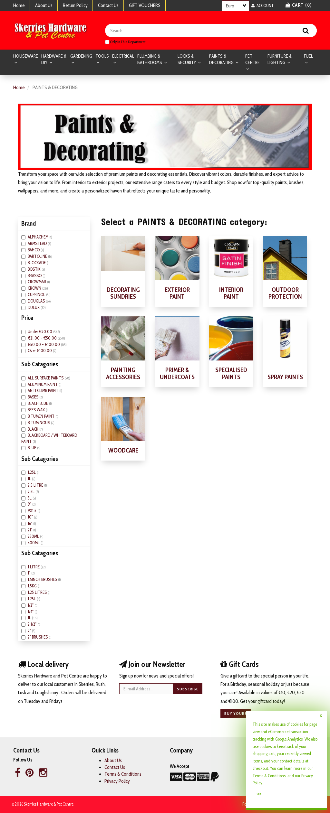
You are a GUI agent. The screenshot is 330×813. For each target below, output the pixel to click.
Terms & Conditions (122, 774)
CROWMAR (37, 282)
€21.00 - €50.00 (43, 338)
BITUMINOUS (39, 422)
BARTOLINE (38, 256)
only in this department (125, 41)
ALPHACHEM (38, 237)
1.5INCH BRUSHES (43, 579)
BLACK (33, 429)
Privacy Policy (117, 781)
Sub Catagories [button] (39, 364)
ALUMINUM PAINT (43, 384)
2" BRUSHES (38, 637)
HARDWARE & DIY (53, 59)
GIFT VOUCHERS (144, 5)
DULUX (34, 307)
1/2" (31, 605)
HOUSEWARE (25, 56)
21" (30, 530)
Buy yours (235, 713)
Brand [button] (28, 224)
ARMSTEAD (38, 243)
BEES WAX (37, 410)
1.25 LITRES (38, 592)
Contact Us (108, 5)
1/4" (31, 611)
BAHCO (34, 250)
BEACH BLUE (38, 403)
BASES (33, 397)
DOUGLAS (37, 301)
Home (19, 5)
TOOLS (102, 56)
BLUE (32, 448)
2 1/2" (32, 624)
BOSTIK (35, 269)
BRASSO (35, 275)
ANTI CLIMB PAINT (43, 390)
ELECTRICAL (123, 56)
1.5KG (33, 586)
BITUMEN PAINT (41, 416)
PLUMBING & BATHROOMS (150, 59)
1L (30, 478)
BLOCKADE (37, 263)
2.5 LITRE (36, 485)
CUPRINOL (37, 294)
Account (262, 5)
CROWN (35, 288)
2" (30, 630)
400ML (34, 542)
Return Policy (75, 5)
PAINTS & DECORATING (222, 59)
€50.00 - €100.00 (44, 344)
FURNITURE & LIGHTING (279, 59)
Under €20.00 (40, 331)
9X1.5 (32, 510)
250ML (34, 536)
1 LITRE (34, 566)
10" (31, 517)
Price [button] (27, 318)
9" (30, 504)
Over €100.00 (40, 350)
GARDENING (81, 56)
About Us (44, 5)
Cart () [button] (299, 5)
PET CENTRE (252, 59)
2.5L (31, 491)
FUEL (308, 56)
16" (30, 523)
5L (30, 497)
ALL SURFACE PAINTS (46, 378)
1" (29, 573)
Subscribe (188, 689)
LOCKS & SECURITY (187, 59)
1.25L (32, 472)
